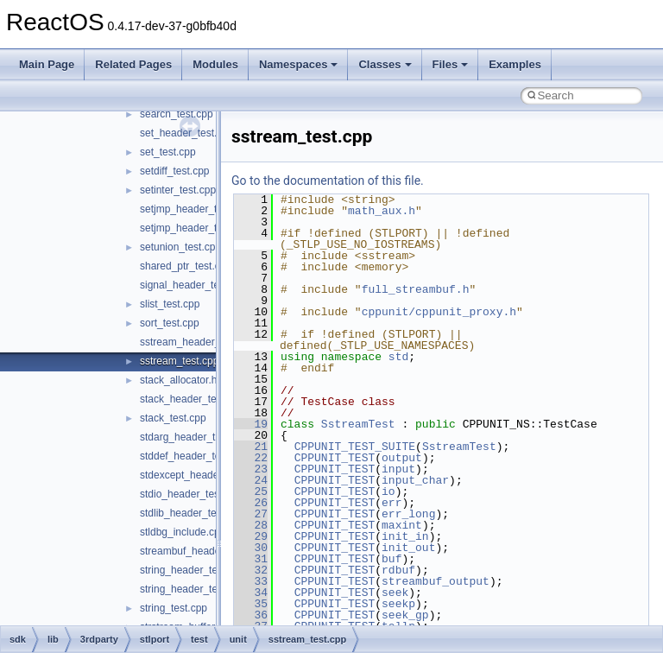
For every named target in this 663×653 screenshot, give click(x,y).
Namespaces (298, 64)
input (398, 469)
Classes (384, 64)
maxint (402, 525)
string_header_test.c (187, 570)
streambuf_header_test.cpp (203, 551)
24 (251, 480)
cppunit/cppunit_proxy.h (439, 312)
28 (251, 525)
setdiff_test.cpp (175, 171)
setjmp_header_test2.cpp (198, 228)
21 (251, 446)
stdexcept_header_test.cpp (202, 475)
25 (251, 491)
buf (391, 559)
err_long (408, 514)
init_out (408, 547)
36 (251, 615)
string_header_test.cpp (192, 589)
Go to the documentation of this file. (327, 180)
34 (251, 592)
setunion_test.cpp (180, 247)
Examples (515, 64)
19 (251, 424)
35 (251, 604)
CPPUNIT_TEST (335, 458)
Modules (215, 64)
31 (251, 559)
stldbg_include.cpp (182, 532)
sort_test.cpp (169, 323)
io (388, 491)
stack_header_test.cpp (192, 399)
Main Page (46, 64)
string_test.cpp (173, 608)
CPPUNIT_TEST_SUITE (354, 446)
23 (251, 469)
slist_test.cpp (169, 304)
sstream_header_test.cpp (198, 342)
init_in (405, 536)
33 (251, 581)
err (391, 502)
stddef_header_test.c (188, 456)
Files (451, 64)
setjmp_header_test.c (189, 209)
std (398, 357)
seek (395, 592)
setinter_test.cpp (178, 190)
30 (251, 547)
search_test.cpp (176, 114)
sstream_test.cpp (179, 361)
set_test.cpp (168, 152)
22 (251, 458)
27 (251, 514)
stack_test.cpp (173, 418)
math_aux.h (381, 211)
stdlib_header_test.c (186, 513)
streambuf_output (435, 581)
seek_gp (405, 615)
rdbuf (398, 570)
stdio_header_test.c (185, 494)
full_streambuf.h (416, 289)
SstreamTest (358, 424)
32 (251, 570)
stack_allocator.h (178, 380)
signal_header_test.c (188, 285)
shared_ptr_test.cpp (185, 266)
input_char (415, 480)
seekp (398, 604)
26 (251, 502)
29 (251, 536)
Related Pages (133, 64)
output (402, 458)
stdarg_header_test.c (188, 437)
